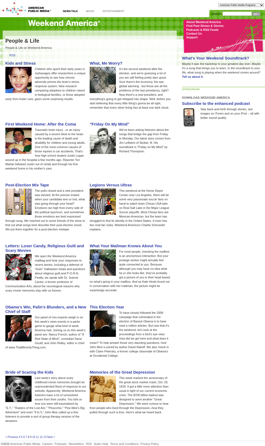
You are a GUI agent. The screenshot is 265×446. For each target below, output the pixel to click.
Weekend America (64, 23)
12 (41, 437)
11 (37, 437)
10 (33, 437)
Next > (51, 437)
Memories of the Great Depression (122, 372)
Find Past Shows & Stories (205, 25)
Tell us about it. (192, 76)
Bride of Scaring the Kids (29, 372)
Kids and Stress (20, 63)
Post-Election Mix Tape (27, 185)
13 (44, 437)
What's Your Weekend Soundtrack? (215, 58)
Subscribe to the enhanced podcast (216, 103)
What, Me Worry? (106, 63)
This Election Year (107, 307)
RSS (12, 55)
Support (192, 37)
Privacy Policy (150, 443)
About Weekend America (203, 22)
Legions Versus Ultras (111, 185)
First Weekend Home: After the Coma (40, 124)
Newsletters (76, 443)
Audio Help (101, 443)
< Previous (11, 437)
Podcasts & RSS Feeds (202, 29)
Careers (47, 443)
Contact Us (194, 33)
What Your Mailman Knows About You (126, 246)
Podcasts (61, 443)
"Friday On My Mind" (109, 124)
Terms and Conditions (124, 443)
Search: (216, 13)
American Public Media (25, 443)
